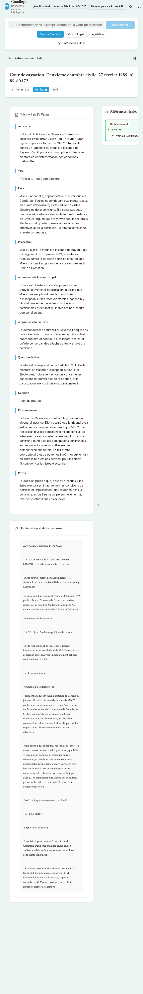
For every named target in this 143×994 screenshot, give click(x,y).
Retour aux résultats (25, 58)
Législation (97, 34)
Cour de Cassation (50, 34)
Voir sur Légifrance (124, 136)
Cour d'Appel (76, 34)
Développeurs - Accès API (107, 6)
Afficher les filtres (72, 43)
